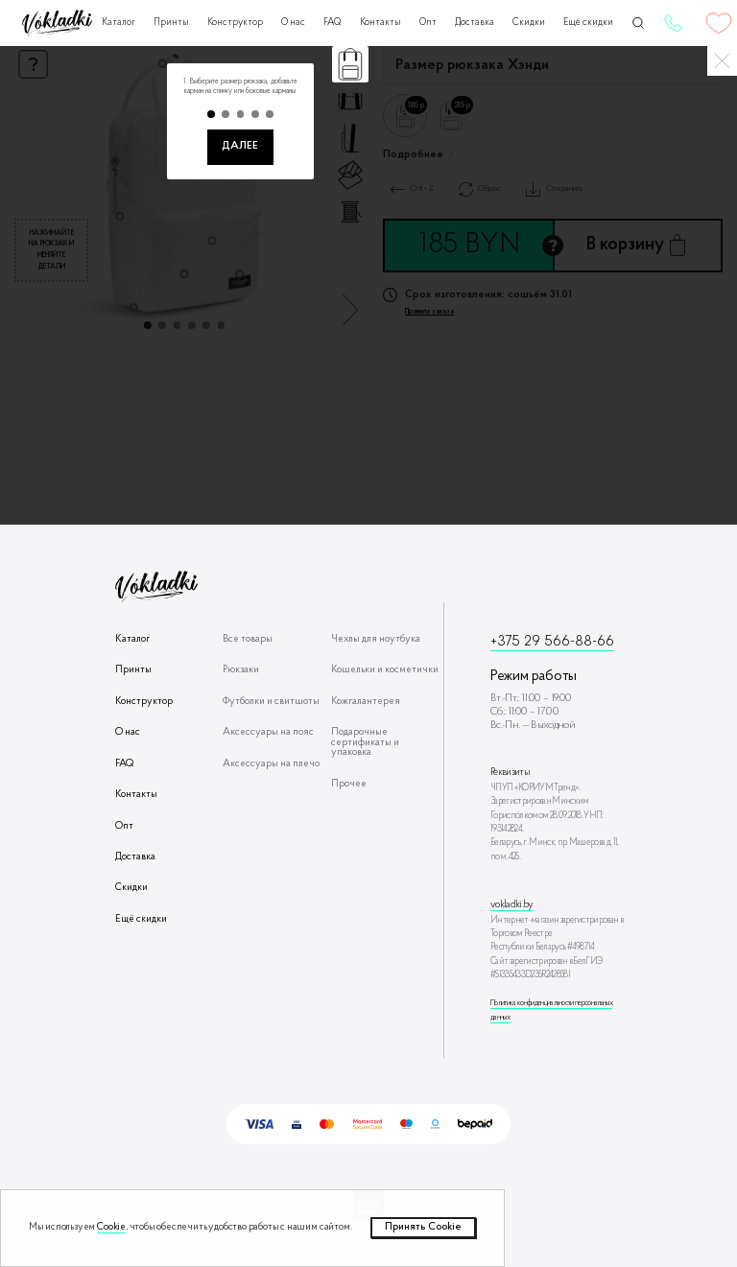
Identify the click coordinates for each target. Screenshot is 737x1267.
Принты (171, 22)
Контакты (380, 22)
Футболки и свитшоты (271, 702)
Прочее (349, 784)
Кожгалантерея (365, 702)
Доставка (474, 22)
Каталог (118, 22)
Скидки (528, 22)
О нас (293, 22)
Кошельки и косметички (385, 670)
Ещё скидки (588, 22)
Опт (428, 22)
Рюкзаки (241, 670)
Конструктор (235, 22)
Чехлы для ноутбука (375, 640)
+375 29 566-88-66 (672, 23)
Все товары (248, 640)
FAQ (332, 22)
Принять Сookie (423, 1227)
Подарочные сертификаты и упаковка (365, 743)
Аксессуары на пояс (268, 733)
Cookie (111, 1227)
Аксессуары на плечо (271, 764)
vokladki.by (512, 905)
